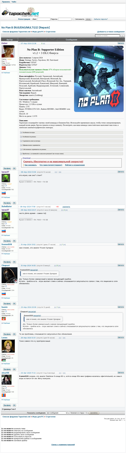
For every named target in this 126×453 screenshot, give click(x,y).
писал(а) (34, 270)
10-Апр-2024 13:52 (28, 244)
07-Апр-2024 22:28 (28, 43)
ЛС (14, 168)
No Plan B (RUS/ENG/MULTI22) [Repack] (25, 27)
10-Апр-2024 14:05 (28, 266)
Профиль (7, 168)
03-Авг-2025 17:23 (28, 373)
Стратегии (50, 32)
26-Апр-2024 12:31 (28, 338)
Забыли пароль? (101, 19)
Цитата (121, 43)
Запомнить (78, 19)
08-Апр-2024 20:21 (28, 210)
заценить (66, 207)
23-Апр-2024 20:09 (28, 307)
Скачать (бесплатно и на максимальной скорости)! (53, 161)
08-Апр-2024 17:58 (27, 207)
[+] (44, 43)
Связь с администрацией (63, 444)
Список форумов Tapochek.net (16, 32)
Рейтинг (6, 73)
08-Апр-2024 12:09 (28, 172)
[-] (56, 172)
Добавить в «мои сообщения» (111, 32)
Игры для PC (38, 32)
